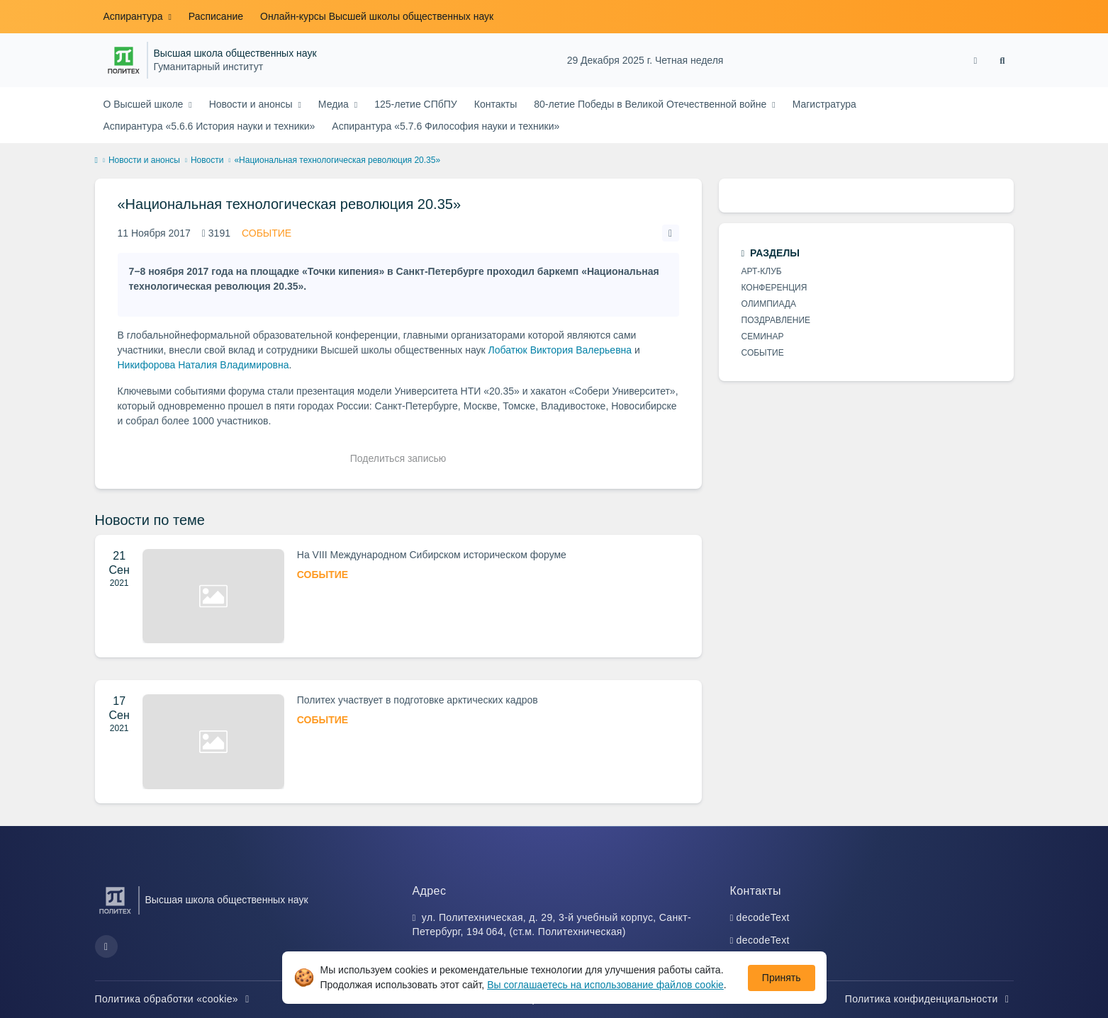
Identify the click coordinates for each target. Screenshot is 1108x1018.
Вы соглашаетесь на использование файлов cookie (605, 984)
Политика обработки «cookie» (174, 999)
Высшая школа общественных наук (235, 53)
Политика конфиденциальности (929, 999)
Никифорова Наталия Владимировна (203, 365)
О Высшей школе (144, 104)
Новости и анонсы (252, 104)
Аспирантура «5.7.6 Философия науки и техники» (445, 126)
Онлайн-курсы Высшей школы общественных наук (376, 16)
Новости (207, 160)
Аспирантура (134, 16)
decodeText (763, 917)
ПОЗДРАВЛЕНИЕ (776, 320)
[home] (96, 161)
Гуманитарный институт (209, 67)
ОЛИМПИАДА (769, 304)
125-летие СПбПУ (415, 104)
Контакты (495, 104)
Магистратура (824, 104)
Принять (781, 977)
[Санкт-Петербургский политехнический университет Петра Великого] (123, 60)
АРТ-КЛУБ (762, 271)
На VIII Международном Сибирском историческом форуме (431, 554)
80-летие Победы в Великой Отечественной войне (651, 104)
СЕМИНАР (763, 336)
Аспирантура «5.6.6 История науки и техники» (209, 126)
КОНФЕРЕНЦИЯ (774, 288)
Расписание (216, 16)
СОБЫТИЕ (266, 233)
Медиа (335, 104)
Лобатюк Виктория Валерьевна (560, 350)
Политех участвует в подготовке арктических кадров (417, 700)
